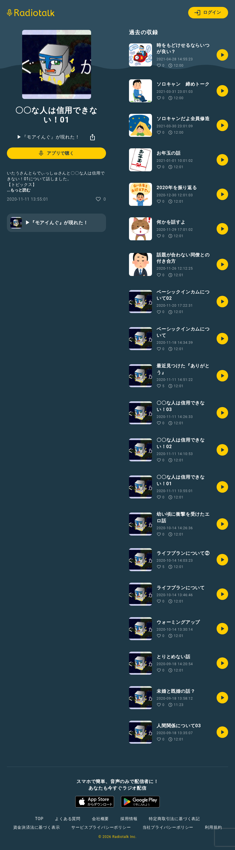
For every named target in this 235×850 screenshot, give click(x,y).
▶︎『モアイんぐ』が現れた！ (48, 137)
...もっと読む (18, 190)
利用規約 (213, 827)
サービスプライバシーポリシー (101, 827)
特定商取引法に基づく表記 (174, 818)
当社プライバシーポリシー (168, 827)
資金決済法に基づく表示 (36, 827)
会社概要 (100, 818)
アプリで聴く (56, 153)
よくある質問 (67, 818)
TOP (39, 818)
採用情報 (128, 818)
